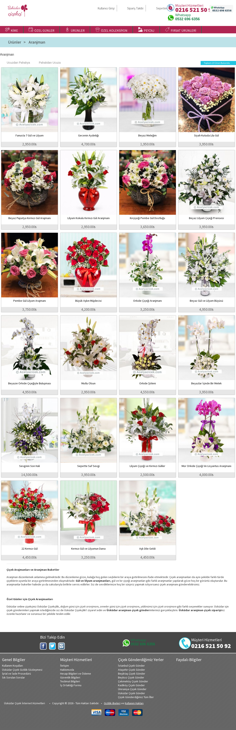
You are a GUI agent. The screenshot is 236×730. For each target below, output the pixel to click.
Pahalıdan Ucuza (48, 62)
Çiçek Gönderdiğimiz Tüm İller (136, 697)
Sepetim (161, 8)
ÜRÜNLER (75, 30)
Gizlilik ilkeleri (112, 703)
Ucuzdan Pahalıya (16, 62)
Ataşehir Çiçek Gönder (131, 669)
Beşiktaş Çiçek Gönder (131, 673)
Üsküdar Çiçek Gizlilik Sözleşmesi (22, 669)
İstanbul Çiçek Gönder (131, 665)
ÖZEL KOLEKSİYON (111, 30)
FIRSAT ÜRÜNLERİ (180, 30)
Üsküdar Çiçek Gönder (131, 693)
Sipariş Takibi (135, 8)
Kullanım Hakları (134, 703)
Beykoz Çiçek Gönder (131, 677)
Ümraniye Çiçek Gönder (132, 689)
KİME (11, 30)
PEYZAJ (146, 30)
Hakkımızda (67, 669)
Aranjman (37, 42)
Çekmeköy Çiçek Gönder (133, 681)
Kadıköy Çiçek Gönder (131, 685)
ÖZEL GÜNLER (41, 30)
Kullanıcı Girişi (106, 8)
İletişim (64, 665)
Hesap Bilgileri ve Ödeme (75, 673)
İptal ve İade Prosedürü (16, 673)
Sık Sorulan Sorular (13, 677)
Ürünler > (17, 42)
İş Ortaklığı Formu (70, 685)
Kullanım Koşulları (12, 665)
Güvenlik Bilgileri (70, 677)
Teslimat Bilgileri (70, 681)
